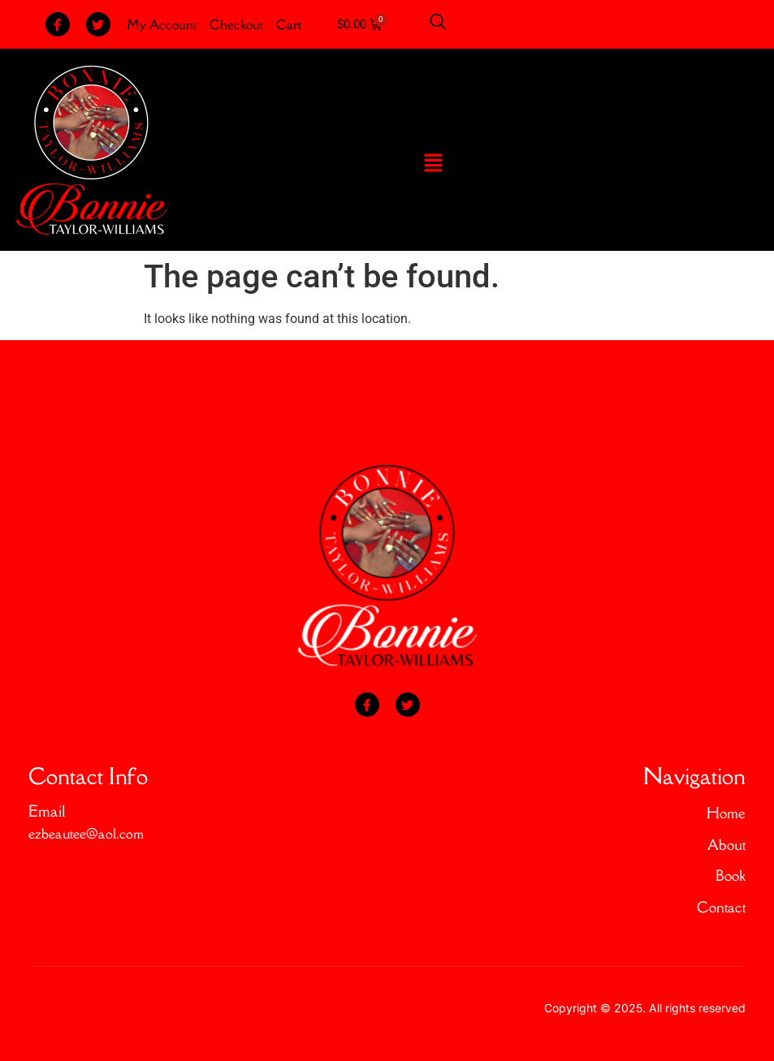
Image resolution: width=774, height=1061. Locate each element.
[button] (433, 164)
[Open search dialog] (438, 24)
